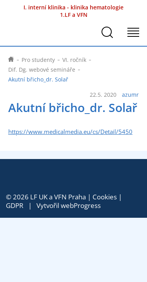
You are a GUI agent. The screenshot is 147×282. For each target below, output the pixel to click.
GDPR (15, 205)
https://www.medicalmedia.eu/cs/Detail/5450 (70, 132)
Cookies (105, 196)
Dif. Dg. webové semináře (41, 69)
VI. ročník (74, 59)
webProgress (81, 205)
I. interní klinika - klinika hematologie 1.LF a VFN (73, 11)
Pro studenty (38, 59)
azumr (130, 94)
